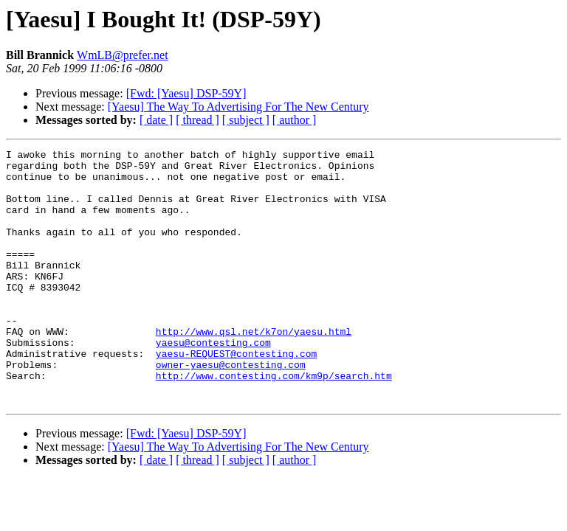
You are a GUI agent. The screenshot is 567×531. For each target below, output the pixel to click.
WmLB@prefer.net (122, 55)
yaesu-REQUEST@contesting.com (236, 395)
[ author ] (294, 120)
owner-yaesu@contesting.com (231, 408)
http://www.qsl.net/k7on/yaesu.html (253, 368)
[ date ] (156, 120)
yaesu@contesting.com (213, 382)
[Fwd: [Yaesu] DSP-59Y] (186, 93)
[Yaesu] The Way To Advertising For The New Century (238, 106)
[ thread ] (197, 120)
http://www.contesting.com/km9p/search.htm (274, 421)
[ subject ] (245, 120)
